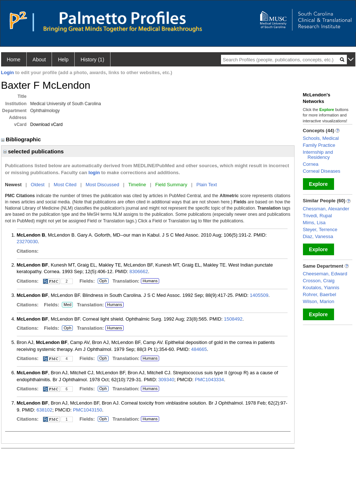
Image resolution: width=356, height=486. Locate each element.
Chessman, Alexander (326, 208)
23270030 (27, 241)
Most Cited (65, 184)
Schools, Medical (321, 138)
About (39, 59)
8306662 (139, 271)
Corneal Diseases (322, 171)
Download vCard (46, 124)
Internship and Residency (318, 154)
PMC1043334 (209, 379)
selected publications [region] (33, 151)
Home (13, 59)
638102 (44, 410)
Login (7, 72)
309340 (166, 379)
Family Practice (319, 145)
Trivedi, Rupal (317, 215)
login (94, 172)
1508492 (233, 319)
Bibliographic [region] (21, 139)
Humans (150, 281)
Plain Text (206, 184)
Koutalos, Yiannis (321, 287)
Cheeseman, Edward (325, 273)
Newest (13, 184)
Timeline (137, 184)
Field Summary (171, 184)
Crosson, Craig (319, 280)
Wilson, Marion (318, 301)
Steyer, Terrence (320, 229)
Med (67, 304)
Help (63, 59)
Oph (103, 281)
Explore (318, 184)
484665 (199, 349)
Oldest (38, 184)
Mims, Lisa (314, 222)
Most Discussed (102, 184)
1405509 (259, 295)
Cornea (311, 164)
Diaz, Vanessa (318, 236)
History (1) (92, 59)
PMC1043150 (87, 410)
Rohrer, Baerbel (319, 294)
